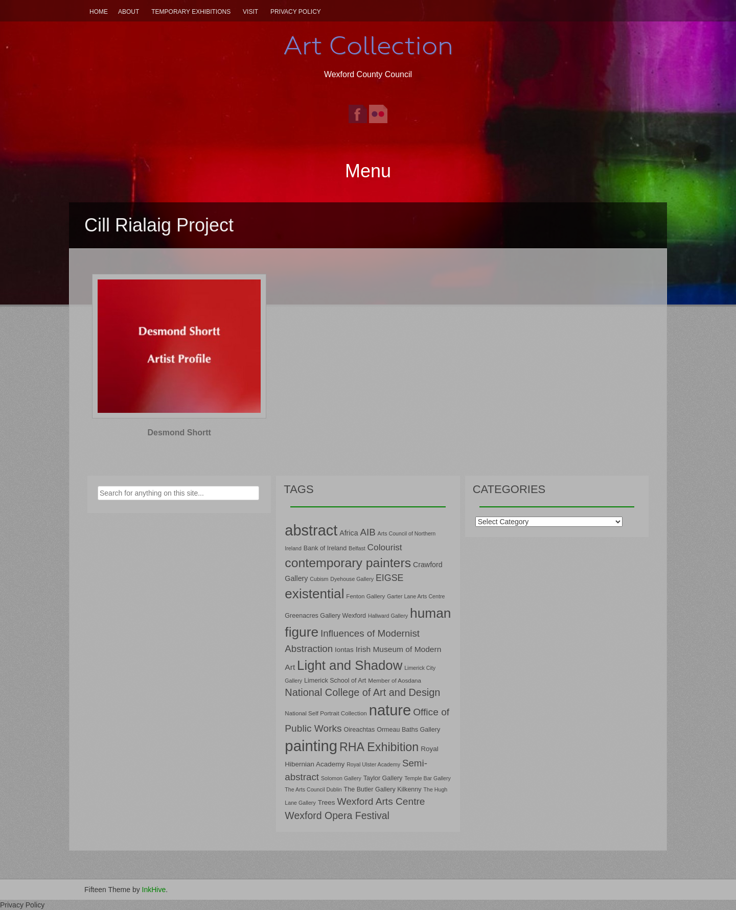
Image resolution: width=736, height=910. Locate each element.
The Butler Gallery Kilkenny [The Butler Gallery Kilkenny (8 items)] (383, 789)
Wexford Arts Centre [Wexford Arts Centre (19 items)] (381, 801)
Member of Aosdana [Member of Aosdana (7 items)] (394, 680)
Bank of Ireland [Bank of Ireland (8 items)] (325, 548)
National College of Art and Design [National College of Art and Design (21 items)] (362, 692)
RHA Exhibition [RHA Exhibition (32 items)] (379, 747)
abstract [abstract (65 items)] (311, 530)
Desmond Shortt (179, 432)
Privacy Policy (295, 11)
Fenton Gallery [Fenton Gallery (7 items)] (365, 596)
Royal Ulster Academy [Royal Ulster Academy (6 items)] (373, 764)
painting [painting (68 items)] (311, 745)
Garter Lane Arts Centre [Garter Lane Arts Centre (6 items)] (416, 596)
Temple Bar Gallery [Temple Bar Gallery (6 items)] (427, 778)
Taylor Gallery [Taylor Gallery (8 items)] (383, 778)
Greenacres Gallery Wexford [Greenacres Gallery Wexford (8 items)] (325, 615)
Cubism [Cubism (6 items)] (319, 579)
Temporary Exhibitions (191, 11)
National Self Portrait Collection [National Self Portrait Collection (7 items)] (325, 713)
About (128, 11)
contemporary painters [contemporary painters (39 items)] (348, 563)
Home (98, 11)
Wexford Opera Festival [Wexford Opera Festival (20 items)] (337, 815)
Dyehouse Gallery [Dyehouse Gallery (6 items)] (352, 579)
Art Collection (368, 45)
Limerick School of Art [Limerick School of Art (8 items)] (335, 680)
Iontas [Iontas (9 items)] (344, 650)
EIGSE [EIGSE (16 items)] (390, 578)
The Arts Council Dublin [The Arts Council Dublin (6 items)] (313, 789)
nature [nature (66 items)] (390, 710)
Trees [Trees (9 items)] (326, 802)
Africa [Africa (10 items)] (348, 533)
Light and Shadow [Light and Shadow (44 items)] (349, 665)
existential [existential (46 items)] (314, 593)
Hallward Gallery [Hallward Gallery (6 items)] (388, 616)
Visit (250, 11)
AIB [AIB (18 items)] (367, 532)
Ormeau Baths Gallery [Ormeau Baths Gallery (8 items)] (408, 729)
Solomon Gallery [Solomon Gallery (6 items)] (341, 778)
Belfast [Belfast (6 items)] (357, 548)
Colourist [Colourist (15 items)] (384, 547)
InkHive (154, 889)
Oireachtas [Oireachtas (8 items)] (359, 729)
